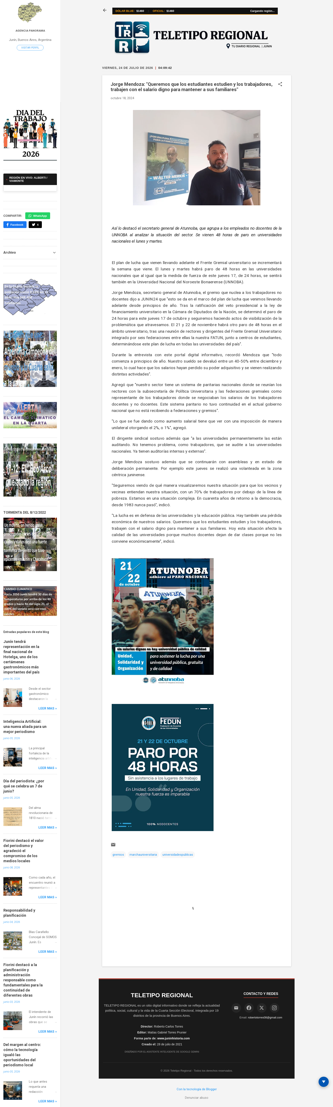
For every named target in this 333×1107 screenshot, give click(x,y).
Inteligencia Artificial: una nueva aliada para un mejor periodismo (25, 726)
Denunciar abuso (196, 1098)
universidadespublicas (177, 855)
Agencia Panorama (30, 30)
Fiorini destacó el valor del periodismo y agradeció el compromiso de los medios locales (23, 850)
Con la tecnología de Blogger (197, 1089)
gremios (118, 855)
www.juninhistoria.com (173, 1038)
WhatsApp (37, 215)
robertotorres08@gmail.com (265, 1017)
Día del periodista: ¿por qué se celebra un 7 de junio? (23, 786)
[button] (280, 85)
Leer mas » (47, 708)
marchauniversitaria (143, 855)
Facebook (15, 224)
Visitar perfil (30, 47)
